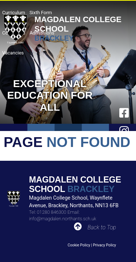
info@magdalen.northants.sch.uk (62, 218)
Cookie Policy (78, 245)
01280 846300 (51, 212)
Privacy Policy (104, 245)
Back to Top (101, 227)
